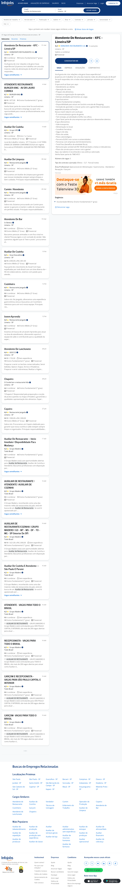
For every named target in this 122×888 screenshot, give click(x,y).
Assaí (16, 255)
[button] (91, 10)
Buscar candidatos (57, 872)
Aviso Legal (55, 878)
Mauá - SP (66, 787)
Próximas (23, 39)
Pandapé (54, 875)
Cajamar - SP (34, 787)
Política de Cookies (40, 874)
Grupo (14, 130)
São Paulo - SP (34, 779)
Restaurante (18, 163)
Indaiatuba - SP (85, 783)
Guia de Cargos (73, 872)
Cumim (65, 801)
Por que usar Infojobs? (38, 867)
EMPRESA (68, 68)
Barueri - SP (67, 779)
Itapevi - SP (50, 789)
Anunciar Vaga (92, 3)
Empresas (80, 3)
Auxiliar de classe (36, 841)
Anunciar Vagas (56, 869)
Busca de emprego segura (74, 884)
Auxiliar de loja (51, 836)
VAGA (59, 68)
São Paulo (16, 779)
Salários (55, 3)
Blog (63, 3)
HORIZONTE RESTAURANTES (23, 52)
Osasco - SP (100, 779)
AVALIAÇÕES (80, 68)
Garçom (32, 808)
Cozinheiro (17, 808)
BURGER (16, 94)
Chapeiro (32, 811)
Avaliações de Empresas (40, 3)
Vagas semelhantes (13, 75)
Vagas (70, 869)
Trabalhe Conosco (40, 871)
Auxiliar (49, 826)
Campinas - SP (84, 779)
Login (102, 3)
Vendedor (50, 801)
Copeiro (99, 801)
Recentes (14, 39)
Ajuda (53, 862)
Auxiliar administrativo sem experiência (69, 829)
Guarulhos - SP (52, 779)
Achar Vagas (23, 3)
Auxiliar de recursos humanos (67, 838)
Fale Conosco (38, 883)
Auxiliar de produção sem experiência (35, 835)
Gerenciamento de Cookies (40, 878)
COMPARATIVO (94, 68)
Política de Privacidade (55, 882)
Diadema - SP (101, 783)
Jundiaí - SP (17, 783)
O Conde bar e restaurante (17, 382)
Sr (9, 222)
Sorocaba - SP (68, 783)
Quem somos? (39, 862)
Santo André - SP (35, 783)
